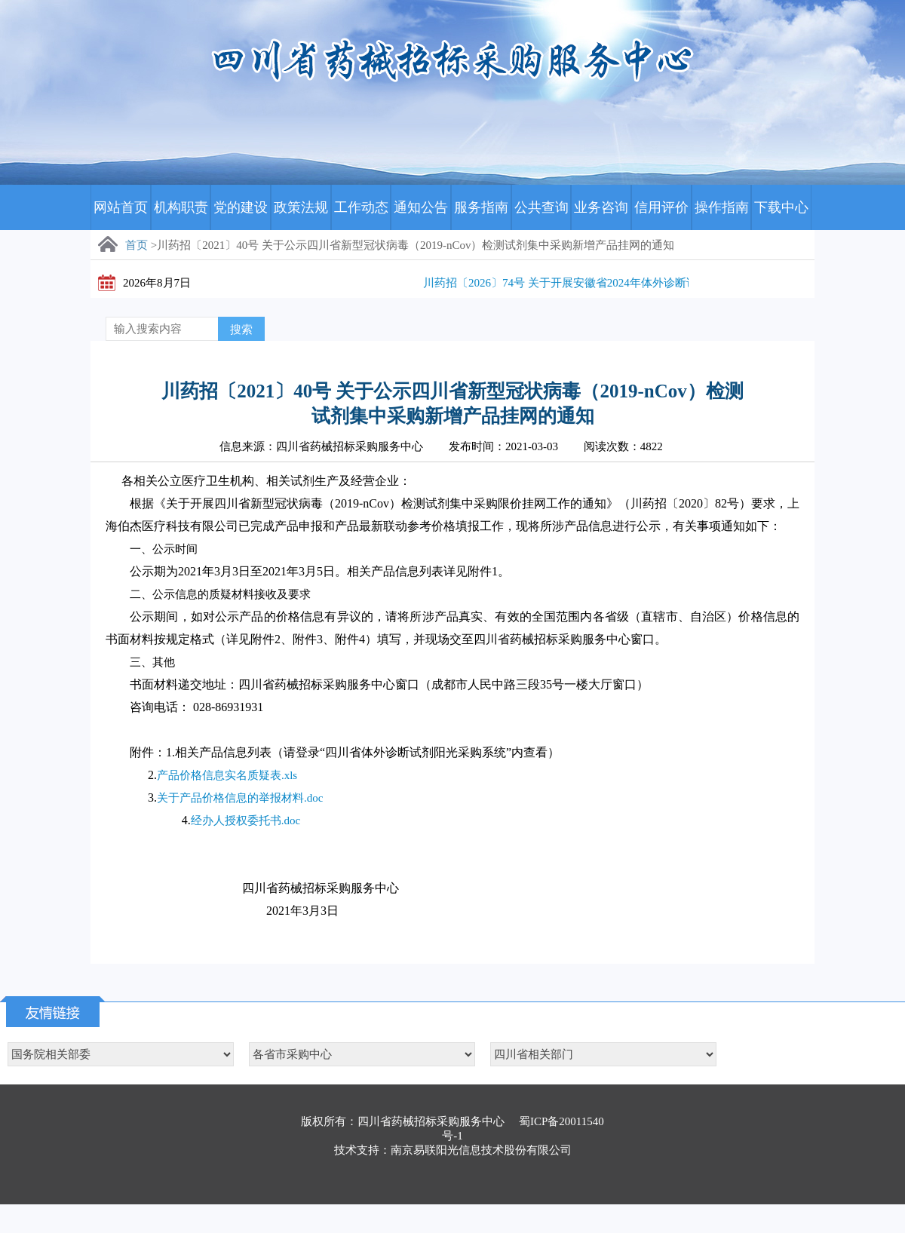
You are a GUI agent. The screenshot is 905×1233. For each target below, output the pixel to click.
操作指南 (722, 207)
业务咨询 (601, 207)
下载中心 (781, 207)
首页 (136, 245)
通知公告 (421, 207)
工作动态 (361, 207)
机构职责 (181, 207)
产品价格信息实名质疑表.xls (227, 775)
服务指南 (481, 207)
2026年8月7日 (157, 283)
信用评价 (661, 207)
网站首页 (121, 207)
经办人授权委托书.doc (245, 820)
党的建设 (240, 207)
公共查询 (541, 207)
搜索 (241, 330)
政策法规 (301, 207)
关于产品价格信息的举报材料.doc (240, 798)
